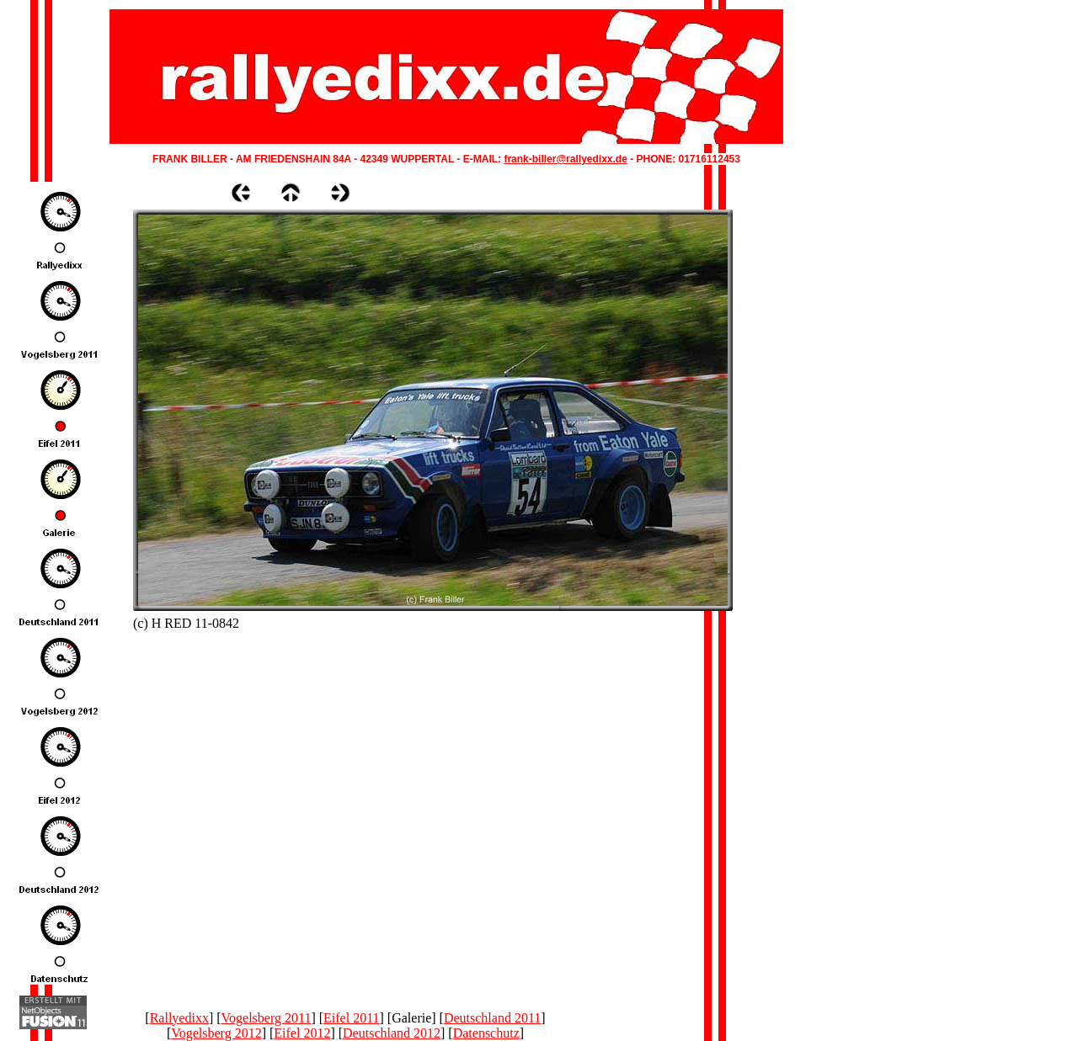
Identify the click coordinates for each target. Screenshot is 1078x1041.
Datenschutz (486, 1033)
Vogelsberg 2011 (266, 1018)
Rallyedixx (179, 1018)
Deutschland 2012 (391, 1033)
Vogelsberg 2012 (216, 1033)
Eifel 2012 (302, 1033)
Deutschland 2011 (492, 1018)
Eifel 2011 (351, 1018)
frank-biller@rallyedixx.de (565, 159)
